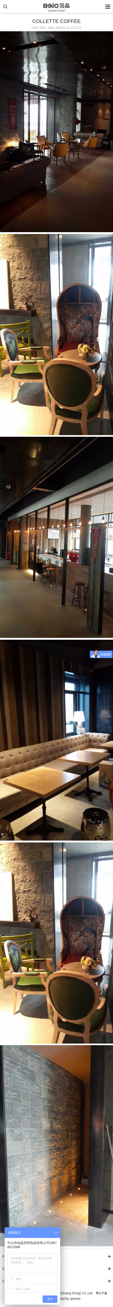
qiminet (75, 1299)
